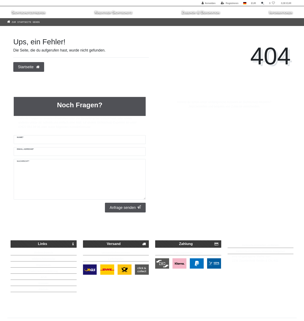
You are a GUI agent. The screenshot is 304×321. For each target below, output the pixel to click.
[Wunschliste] (272, 3)
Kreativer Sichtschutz (113, 12)
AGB (43, 277)
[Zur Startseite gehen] (29, 22)
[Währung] (253, 3)
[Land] (245, 3)
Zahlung (198, 244)
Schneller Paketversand (59, 230)
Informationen (280, 12)
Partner (43, 289)
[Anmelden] (208, 3)
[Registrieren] (229, 3)
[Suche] (262, 3)
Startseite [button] (28, 67)
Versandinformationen (116, 252)
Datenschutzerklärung (43, 271)
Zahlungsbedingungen (188, 252)
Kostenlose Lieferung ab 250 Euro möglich (154, 230)
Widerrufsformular (43, 259)
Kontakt (44, 283)
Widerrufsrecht (43, 252)
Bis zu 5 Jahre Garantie (251, 230)
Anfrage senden (125, 207)
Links (56, 244)
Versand (126, 244)
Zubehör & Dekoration (201, 12)
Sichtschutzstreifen (28, 12)
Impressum (43, 265)
